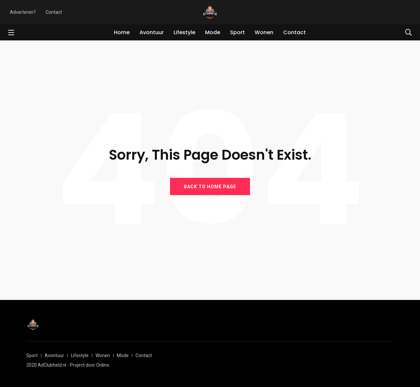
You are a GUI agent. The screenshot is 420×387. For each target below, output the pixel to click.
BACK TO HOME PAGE (210, 186)
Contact (54, 12)
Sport (237, 32)
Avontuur (151, 32)
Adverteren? (23, 12)
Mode (212, 32)
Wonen (264, 32)
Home (122, 32)
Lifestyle (184, 32)
